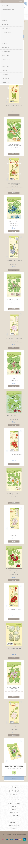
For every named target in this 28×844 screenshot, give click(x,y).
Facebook (10, 791)
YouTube (18, 791)
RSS (15, 791)
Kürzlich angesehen (14, 825)
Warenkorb (16, 12)
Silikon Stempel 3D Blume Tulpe (14, 105)
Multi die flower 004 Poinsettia (14, 415)
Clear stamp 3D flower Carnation (14, 338)
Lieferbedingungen (14, 812)
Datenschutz (14, 806)
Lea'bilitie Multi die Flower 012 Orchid (14, 494)
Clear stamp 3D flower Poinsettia (14, 454)
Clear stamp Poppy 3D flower (14, 609)
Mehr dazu (14, 774)
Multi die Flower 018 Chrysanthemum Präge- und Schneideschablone (14, 146)
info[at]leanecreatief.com (14, 797)
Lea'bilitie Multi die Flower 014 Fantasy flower (14, 222)
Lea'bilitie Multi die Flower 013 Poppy (14, 571)
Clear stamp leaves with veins (14, 648)
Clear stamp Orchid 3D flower (14, 532)
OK (14, 772)
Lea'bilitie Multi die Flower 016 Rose (14, 377)
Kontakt (14, 819)
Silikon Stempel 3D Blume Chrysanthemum (14, 183)
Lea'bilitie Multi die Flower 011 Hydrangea (14, 687)
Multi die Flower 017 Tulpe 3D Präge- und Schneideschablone (14, 67)
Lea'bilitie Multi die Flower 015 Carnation (14, 300)
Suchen (14, 828)
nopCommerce (16, 833)
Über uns (14, 809)
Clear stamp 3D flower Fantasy (14, 260)
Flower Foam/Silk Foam (11, 16)
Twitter (12, 791)
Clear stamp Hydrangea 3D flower (14, 726)
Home (1, 16)
